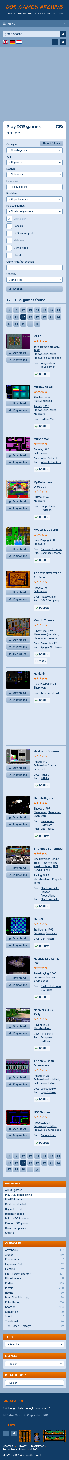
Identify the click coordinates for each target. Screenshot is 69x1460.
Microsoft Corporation (28, 1415)
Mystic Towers (44, 620)
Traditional (40, 929)
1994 (46, 587)
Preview (52, 638)
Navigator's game (46, 751)
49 (37, 316)
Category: (12, 144)
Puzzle (38, 497)
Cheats (9, 1232)
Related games (15, 1375)
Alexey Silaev (48, 596)
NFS (55, 866)
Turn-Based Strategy (46, 346)
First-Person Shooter (34, 1274)
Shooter (38, 808)
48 (30, 316)
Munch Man (42, 439)
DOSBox (44, 654)
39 (23, 309)
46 (16, 316)
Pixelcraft (47, 1033)
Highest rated (13, 1209)
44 (58, 309)
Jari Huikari (47, 938)
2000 (53, 540)
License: (11, 169)
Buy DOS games (14, 1199)
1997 (47, 808)
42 (44, 309)
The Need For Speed (48, 848)
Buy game (19, 653)
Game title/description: (20, 261)
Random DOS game (16, 1223)
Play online (20, 359)
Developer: (12, 181)
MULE (37, 336)
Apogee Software (51, 647)
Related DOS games (17, 1218)
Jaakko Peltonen (51, 986)
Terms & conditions (14, 1449)
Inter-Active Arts (51, 458)
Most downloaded (15, 1204)
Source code (53, 357)
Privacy (22, 1446)
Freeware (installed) (45, 354)
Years (9, 1336)
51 (51, 316)
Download (19, 352)
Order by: (11, 274)
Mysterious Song (46, 530)
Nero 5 (38, 919)
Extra (44, 769)
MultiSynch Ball (43, 400)
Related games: (15, 205)
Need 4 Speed (42, 870)
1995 (46, 406)
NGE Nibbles (42, 1112)
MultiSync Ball (43, 387)
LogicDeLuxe (48, 1088)
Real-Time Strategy (34, 1298)
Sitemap (8, 1446)
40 (30, 309)
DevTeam (46, 990)
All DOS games (13, 1190)
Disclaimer (37, 1446)
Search (18, 289)
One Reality (47, 828)
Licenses (11, 1355)
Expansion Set (34, 1264)
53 (9, 323)
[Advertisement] (34, 81)
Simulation (34, 1312)
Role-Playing (41, 540)
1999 (37, 350)
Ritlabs (45, 774)
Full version (40, 453)
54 (16, 323)
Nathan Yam (48, 419)
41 (37, 309)
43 (51, 309)
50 (44, 316)
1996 (46, 449)
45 (9, 316)
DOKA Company (50, 600)
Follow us (11, 1425)
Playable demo (42, 879)
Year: (9, 156)
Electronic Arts (50, 888)
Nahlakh (39, 673)
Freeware (39, 357)
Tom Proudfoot (50, 693)
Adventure (40, 630)
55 (23, 323)
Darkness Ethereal (51, 549)
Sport (34, 1317)
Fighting (34, 1269)
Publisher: (12, 193)
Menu (12, 23)
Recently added (14, 1213)
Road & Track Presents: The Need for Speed (46, 863)
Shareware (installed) (46, 634)
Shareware (40, 638)
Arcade (38, 406)
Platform (34, 1283)
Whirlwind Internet (30, 1455)
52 (58, 316)
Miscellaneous (34, 1279)
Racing (38, 875)
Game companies (15, 1228)
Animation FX (49, 643)
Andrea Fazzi (48, 1135)
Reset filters (51, 143)
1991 (45, 761)
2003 (46, 1122)
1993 (46, 1024)
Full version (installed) (46, 1079)
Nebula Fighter (44, 798)
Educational (34, 1260)
